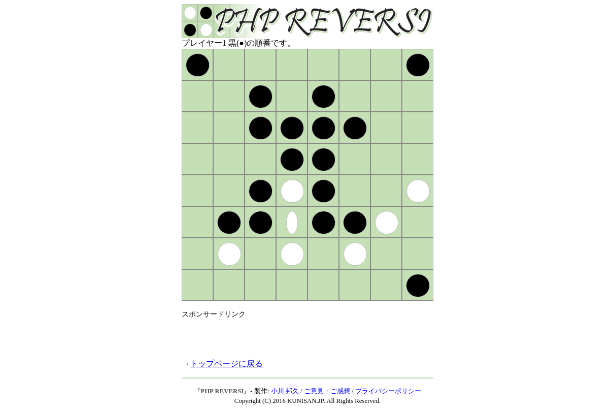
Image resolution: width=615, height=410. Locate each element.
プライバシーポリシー (388, 391)
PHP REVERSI (222, 391)
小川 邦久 (285, 391)
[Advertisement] (300, 334)
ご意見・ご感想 (327, 391)
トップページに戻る (226, 363)
